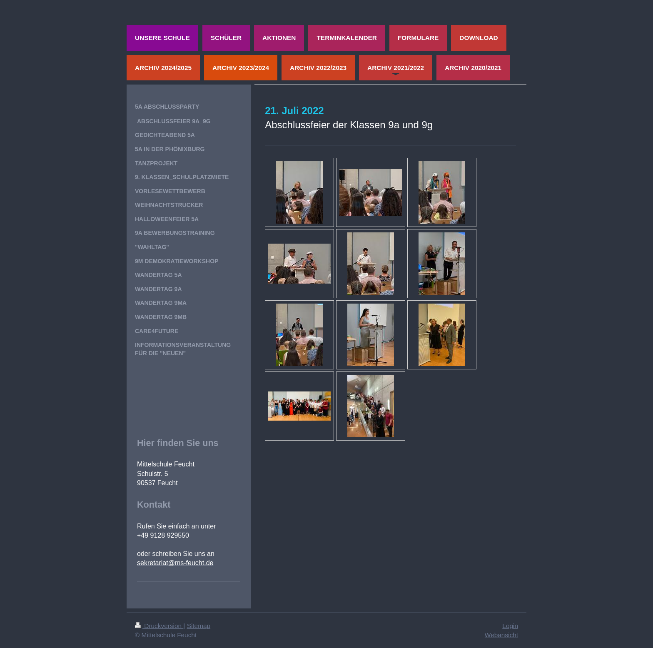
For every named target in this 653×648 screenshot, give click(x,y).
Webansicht (501, 634)
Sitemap (198, 625)
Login (510, 625)
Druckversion (159, 625)
